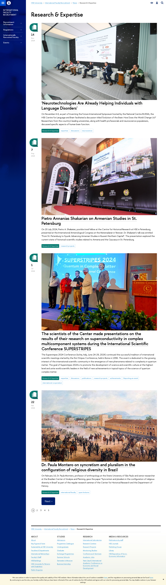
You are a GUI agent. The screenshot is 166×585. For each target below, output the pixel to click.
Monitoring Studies (90, 550)
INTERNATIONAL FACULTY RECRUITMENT (10, 12)
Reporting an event (130, 378)
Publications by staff (116, 540)
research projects (67, 246)
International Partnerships (40, 554)
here (105, 578)
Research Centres (89, 543)
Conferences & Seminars (92, 554)
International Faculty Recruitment (56, 529)
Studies (61, 536)
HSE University (36, 529)
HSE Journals (113, 543)
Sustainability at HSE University (42, 547)
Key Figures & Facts (38, 543)
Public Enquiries (37, 570)
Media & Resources (118, 536)
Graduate (60, 550)
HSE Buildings (36, 561)
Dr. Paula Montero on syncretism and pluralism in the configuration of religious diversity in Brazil (88, 467)
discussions (75, 130)
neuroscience (87, 130)
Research (87, 536)
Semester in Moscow (64, 561)
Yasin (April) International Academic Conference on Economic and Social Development (92, 564)
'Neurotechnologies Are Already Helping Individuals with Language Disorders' (92, 105)
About (34, 536)
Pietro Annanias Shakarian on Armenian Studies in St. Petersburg (89, 220)
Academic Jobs (88, 557)
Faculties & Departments (40, 550)
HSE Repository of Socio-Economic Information (118, 555)
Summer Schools (63, 557)
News (73, 529)
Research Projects (89, 547)
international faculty (68, 492)
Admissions (61, 540)
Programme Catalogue (65, 543)
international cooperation (52, 383)
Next (48, 501)
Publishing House (115, 547)
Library (111, 550)
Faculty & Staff (36, 557)
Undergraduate (62, 547)
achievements (115, 378)
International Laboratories (92, 540)
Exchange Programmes (65, 554)
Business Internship (64, 564)
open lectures (84, 492)
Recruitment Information (8, 23)
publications (86, 378)
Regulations (8, 29)
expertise (64, 130)
